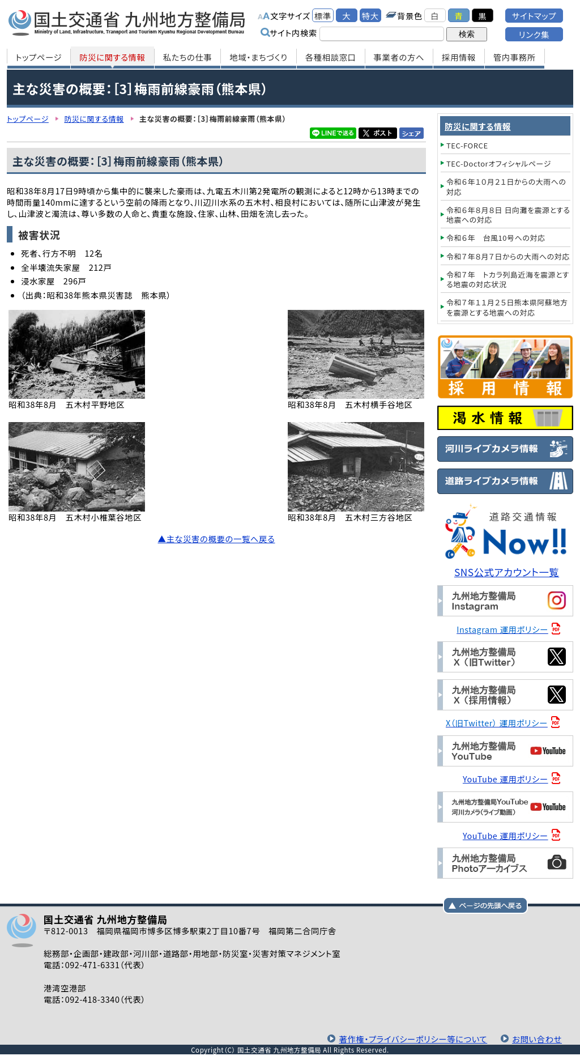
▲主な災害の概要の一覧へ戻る (216, 538)
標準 (322, 16)
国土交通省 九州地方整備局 (127, 23)
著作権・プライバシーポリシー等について (413, 1039)
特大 (370, 16)
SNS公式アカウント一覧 (506, 572)
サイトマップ (534, 16)
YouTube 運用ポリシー (505, 779)
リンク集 (534, 34)
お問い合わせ (537, 1039)
